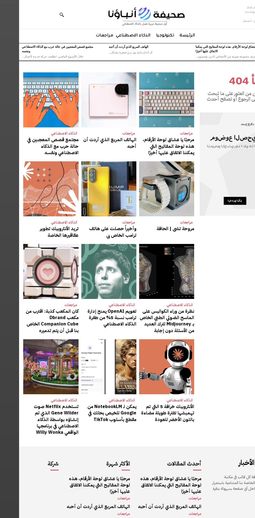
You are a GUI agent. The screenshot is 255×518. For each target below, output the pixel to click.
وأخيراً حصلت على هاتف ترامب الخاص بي (93, 228)
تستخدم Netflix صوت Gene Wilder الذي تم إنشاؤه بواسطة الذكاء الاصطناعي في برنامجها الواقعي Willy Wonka (34, 405)
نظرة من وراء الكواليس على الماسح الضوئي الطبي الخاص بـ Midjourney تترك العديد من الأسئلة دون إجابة (152, 314)
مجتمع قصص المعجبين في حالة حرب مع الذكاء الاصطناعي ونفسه (33, 142)
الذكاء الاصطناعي (45, 133)
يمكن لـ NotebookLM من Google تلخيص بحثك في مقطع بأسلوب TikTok (92, 402)
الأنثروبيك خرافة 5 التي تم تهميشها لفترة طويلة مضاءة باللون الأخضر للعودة (148, 402)
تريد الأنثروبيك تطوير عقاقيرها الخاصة (36, 228)
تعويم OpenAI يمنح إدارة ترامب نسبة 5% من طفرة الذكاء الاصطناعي (92, 311)
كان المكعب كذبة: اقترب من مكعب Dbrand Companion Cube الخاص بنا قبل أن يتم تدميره (32, 311)
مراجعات (167, 133)
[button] (43, 15)
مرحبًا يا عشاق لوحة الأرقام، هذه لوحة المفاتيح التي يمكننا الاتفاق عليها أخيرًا (150, 144)
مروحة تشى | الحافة (159, 225)
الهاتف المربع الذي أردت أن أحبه (109, 46)
